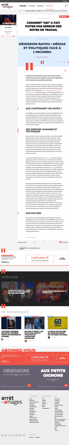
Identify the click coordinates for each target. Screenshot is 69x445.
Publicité (31, 416)
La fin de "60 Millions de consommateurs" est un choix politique (57, 333)
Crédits (56, 427)
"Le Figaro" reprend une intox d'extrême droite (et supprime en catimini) (11, 334)
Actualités (31, 6)
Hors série (31, 437)
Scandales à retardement (34, 402)
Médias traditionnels (33, 417)
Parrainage (57, 403)
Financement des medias (34, 422)
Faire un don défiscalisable (59, 420)
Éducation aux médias (59, 405)
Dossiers (43, 405)
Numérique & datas (33, 406)
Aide (55, 417)
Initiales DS (48, 158)
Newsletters (57, 422)
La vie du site (57, 400)
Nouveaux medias (32, 411)
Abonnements (57, 398)
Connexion (65, 1)
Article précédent (23, 246)
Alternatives (31, 409)
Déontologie (31, 408)
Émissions (40, 6)
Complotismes (32, 414)
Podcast (56, 430)
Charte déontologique (59, 411)
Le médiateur (57, 402)
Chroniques (49, 6)
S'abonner (63, 16)
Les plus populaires (45, 408)
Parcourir (22, 6)
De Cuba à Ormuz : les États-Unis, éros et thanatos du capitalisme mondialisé (34, 335)
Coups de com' (32, 400)
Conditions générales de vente (60, 425)
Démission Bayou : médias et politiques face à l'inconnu (30, 249)
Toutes (43, 398)
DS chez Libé (37, 437)
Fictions (30, 398)
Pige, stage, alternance (59, 416)
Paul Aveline (8, 27)
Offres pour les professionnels (60, 419)
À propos (56, 406)
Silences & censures (33, 419)
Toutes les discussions (59, 414)
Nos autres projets (58, 409)
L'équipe (56, 408)
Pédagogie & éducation (33, 420)
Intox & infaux (32, 403)
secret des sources (31, 237)
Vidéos (43, 406)
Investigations (32, 405)
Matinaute (52, 167)
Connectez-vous (5, 262)
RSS (55, 428)
